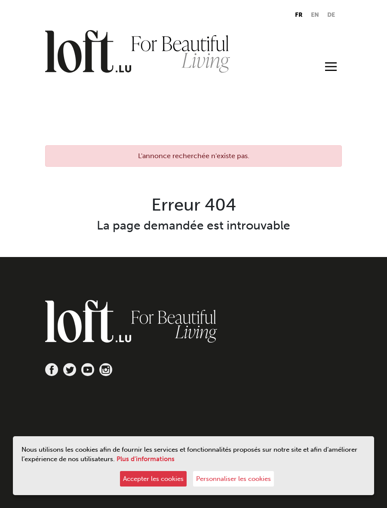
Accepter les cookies (153, 479)
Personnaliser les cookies (233, 479)
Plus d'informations (146, 459)
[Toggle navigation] (331, 66)
